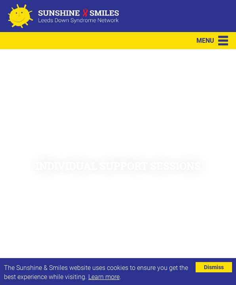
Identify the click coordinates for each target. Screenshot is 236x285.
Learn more (104, 276)
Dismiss (214, 267)
